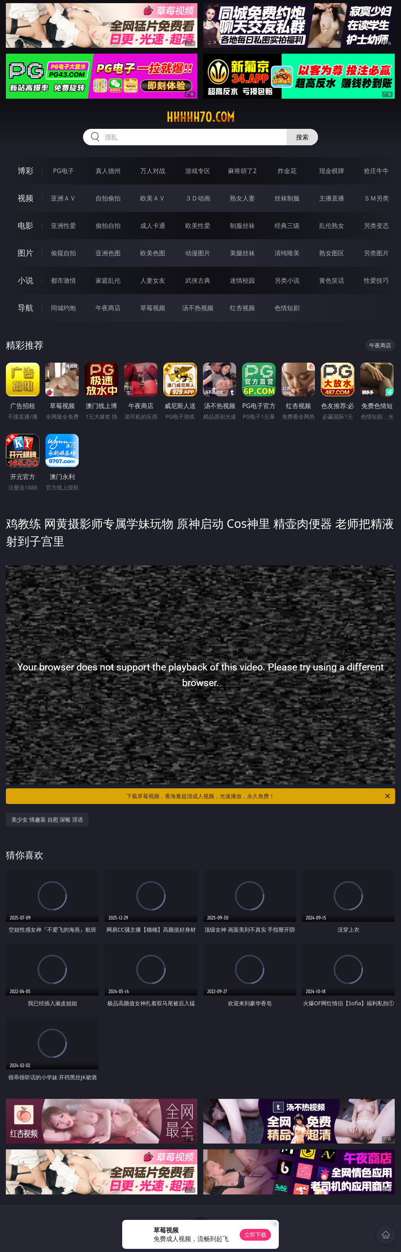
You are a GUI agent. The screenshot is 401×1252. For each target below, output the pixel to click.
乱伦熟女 (331, 225)
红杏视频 (242, 308)
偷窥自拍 (63, 253)
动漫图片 (197, 253)
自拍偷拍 (108, 198)
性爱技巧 (376, 280)
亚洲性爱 (63, 225)
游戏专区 (197, 170)
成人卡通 (152, 225)
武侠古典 (197, 280)
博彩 (25, 170)
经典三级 (287, 225)
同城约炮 (63, 308)
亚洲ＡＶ (63, 198)
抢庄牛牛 (376, 170)
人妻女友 (152, 280)
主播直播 (331, 198)
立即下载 (255, 1234)
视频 (25, 198)
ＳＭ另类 (376, 198)
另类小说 (287, 280)
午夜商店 (108, 308)
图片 (25, 253)
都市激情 (63, 280)
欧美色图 (152, 253)
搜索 (302, 137)
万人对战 (152, 170)
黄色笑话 (331, 280)
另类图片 (376, 253)
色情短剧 (287, 308)
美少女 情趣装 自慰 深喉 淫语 (47, 819)
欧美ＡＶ (152, 198)
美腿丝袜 (242, 253)
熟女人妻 (242, 198)
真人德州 (108, 170)
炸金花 (287, 170)
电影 (25, 225)
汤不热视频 (197, 308)
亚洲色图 (108, 253)
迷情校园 (242, 280)
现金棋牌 (331, 170)
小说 (25, 280)
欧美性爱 (197, 225)
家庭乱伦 (108, 280)
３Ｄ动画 (197, 198)
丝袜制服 (287, 198)
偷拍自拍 (108, 225)
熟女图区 (331, 253)
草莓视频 (152, 308)
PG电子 (63, 170)
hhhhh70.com (200, 117)
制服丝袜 (242, 225)
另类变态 (376, 225)
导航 (25, 307)
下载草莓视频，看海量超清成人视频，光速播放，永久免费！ (258, 796)
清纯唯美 (287, 253)
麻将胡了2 (242, 170)
